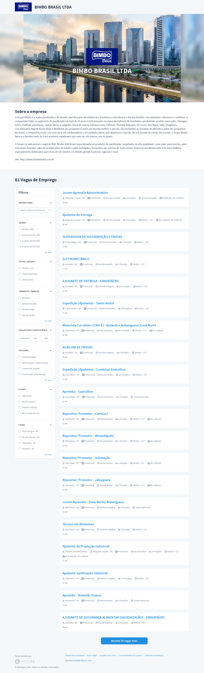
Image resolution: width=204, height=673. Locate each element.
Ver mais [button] (48, 252)
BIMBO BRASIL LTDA (83, 660)
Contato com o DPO (107, 655)
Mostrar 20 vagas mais (124, 640)
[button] (35, 202)
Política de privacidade (74, 655)
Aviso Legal (92, 655)
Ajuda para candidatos (154, 655)
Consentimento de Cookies (130, 655)
